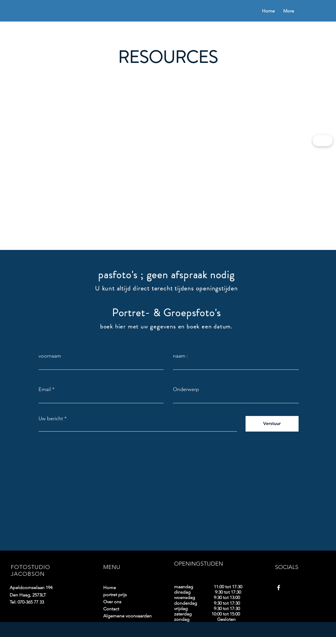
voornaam (50, 355)
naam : (180, 355)
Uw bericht (51, 418)
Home (109, 587)
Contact (111, 608)
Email (45, 389)
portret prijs (115, 594)
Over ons (112, 601)
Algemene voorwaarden (123, 616)
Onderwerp (186, 389)
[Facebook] (278, 587)
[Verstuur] (272, 424)
